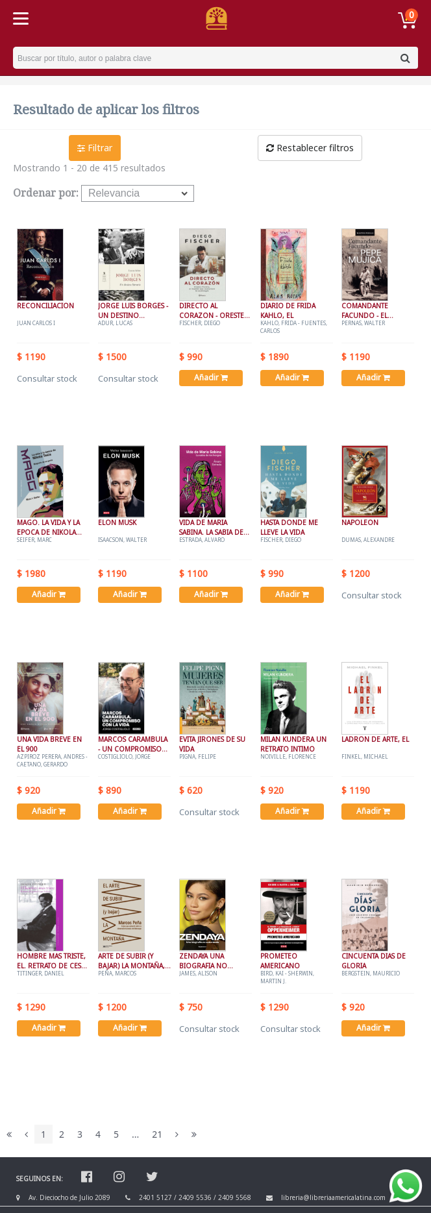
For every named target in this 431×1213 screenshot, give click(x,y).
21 (157, 1134)
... (135, 1134)
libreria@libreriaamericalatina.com (333, 1197)
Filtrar (94, 147)
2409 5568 (234, 1197)
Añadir (211, 377)
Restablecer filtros (310, 147)
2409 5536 (195, 1197)
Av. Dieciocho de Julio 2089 (69, 1197)
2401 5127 (155, 1197)
